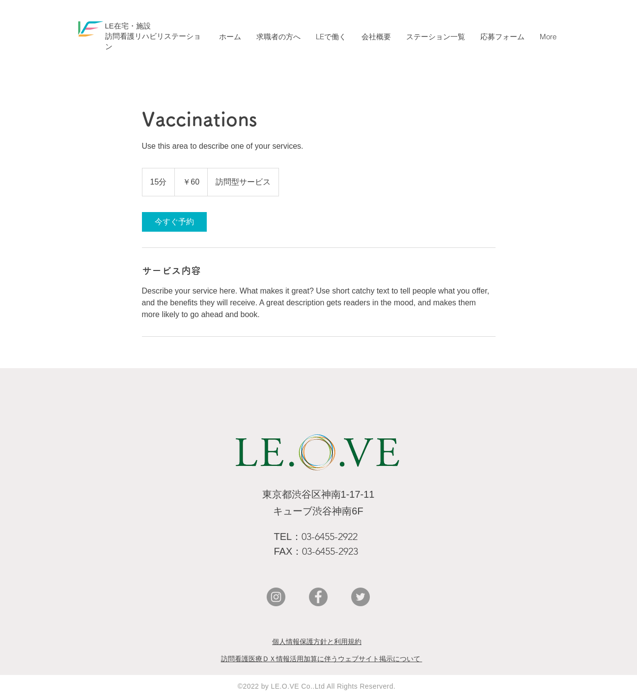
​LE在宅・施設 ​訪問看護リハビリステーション (153, 36)
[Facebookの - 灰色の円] (318, 597)
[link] (174, 222)
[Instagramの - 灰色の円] (276, 597)
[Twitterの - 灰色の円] (360, 597)
